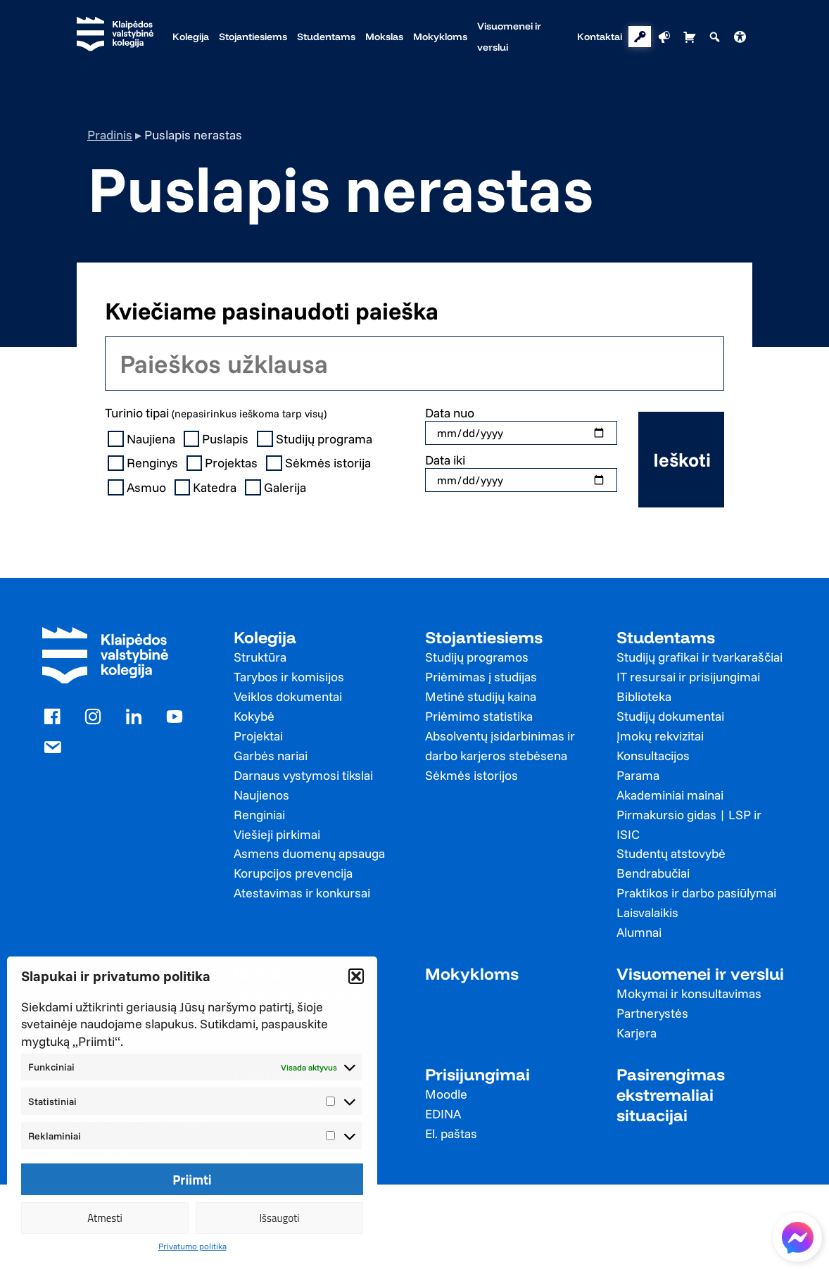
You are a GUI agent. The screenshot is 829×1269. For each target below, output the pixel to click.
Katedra (207, 487)
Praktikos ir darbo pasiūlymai (696, 893)
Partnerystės (652, 1013)
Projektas (223, 463)
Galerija (277, 487)
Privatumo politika (192, 1246)
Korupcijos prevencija (293, 873)
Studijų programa (316, 439)
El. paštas (451, 1133)
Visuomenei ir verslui (700, 974)
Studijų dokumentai (670, 716)
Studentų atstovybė (671, 853)
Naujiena (143, 439)
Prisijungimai (477, 1074)
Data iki (445, 460)
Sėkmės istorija (320, 463)
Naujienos (261, 795)
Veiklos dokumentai (288, 696)
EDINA (443, 1114)
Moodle (446, 1094)
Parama (637, 775)
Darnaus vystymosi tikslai (303, 775)
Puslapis (218, 439)
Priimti (192, 1179)
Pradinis (109, 135)
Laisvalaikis (647, 912)
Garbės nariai (271, 755)
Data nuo (449, 413)
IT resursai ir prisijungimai (688, 677)
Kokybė (254, 716)
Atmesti (104, 1218)
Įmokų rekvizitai (660, 736)
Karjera (636, 1033)
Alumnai (639, 932)
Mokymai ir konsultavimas (688, 993)
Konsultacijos (653, 755)
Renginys (144, 463)
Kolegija (265, 637)
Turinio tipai (216, 413)
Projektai (258, 736)
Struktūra (260, 657)
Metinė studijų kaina (480, 696)
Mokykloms (472, 974)
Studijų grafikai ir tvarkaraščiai (699, 657)
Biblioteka (643, 696)
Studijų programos (477, 657)
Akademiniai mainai (669, 795)
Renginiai (259, 815)
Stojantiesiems (484, 637)
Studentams (665, 637)
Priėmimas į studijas (481, 677)
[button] (356, 976)
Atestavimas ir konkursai (302, 893)
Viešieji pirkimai (277, 834)
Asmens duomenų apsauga (309, 853)
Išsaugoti (279, 1218)
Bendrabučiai (653, 873)
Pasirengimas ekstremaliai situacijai (670, 1095)
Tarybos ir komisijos (289, 677)
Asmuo (138, 487)
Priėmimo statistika (479, 716)
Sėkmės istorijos (471, 775)
